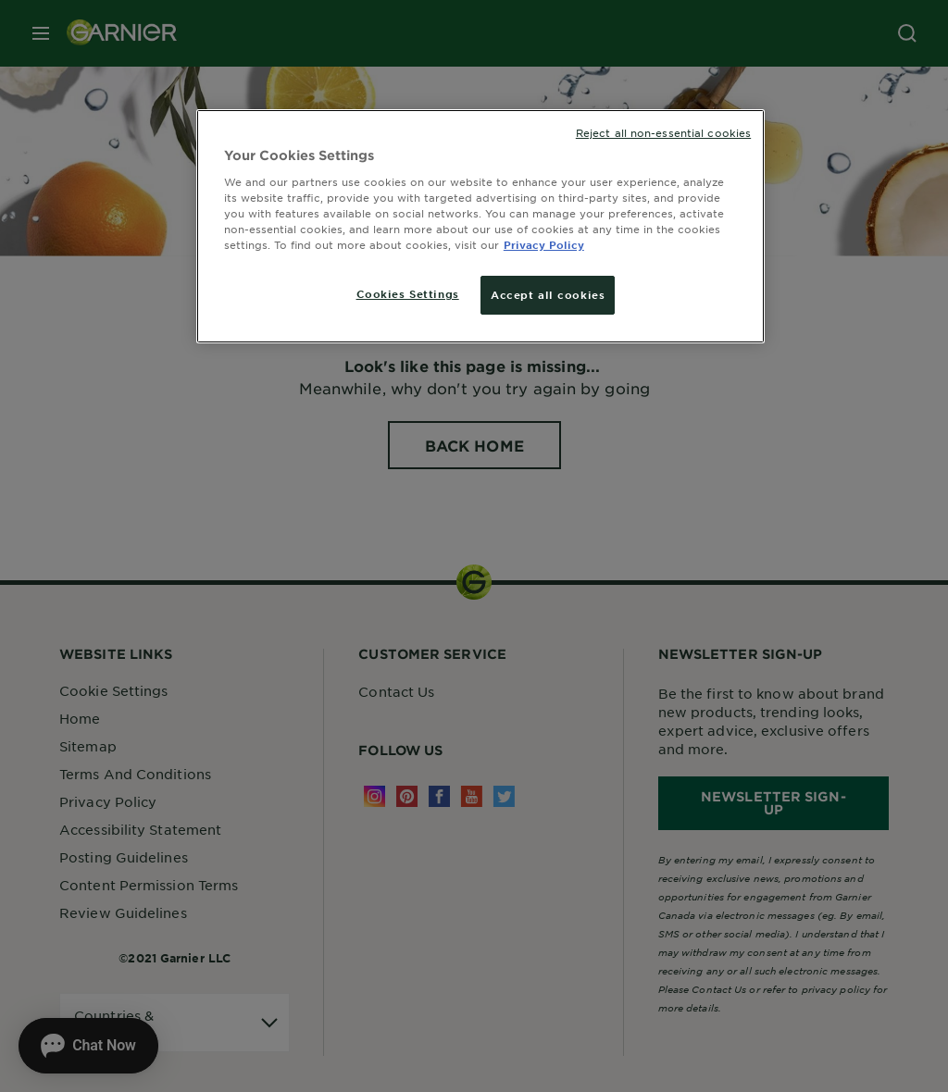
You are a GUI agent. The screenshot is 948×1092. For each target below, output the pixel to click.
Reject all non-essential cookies (663, 132)
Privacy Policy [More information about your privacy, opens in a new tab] (544, 244)
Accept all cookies (548, 294)
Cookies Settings (407, 293)
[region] (480, 226)
